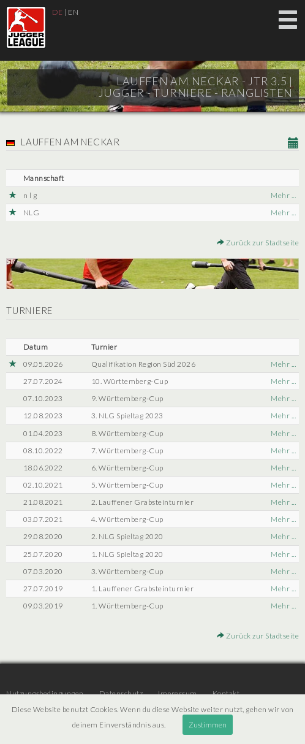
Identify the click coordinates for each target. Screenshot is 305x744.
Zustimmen (208, 724)
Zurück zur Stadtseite (258, 242)
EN (73, 12)
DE (57, 12)
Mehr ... (283, 195)
